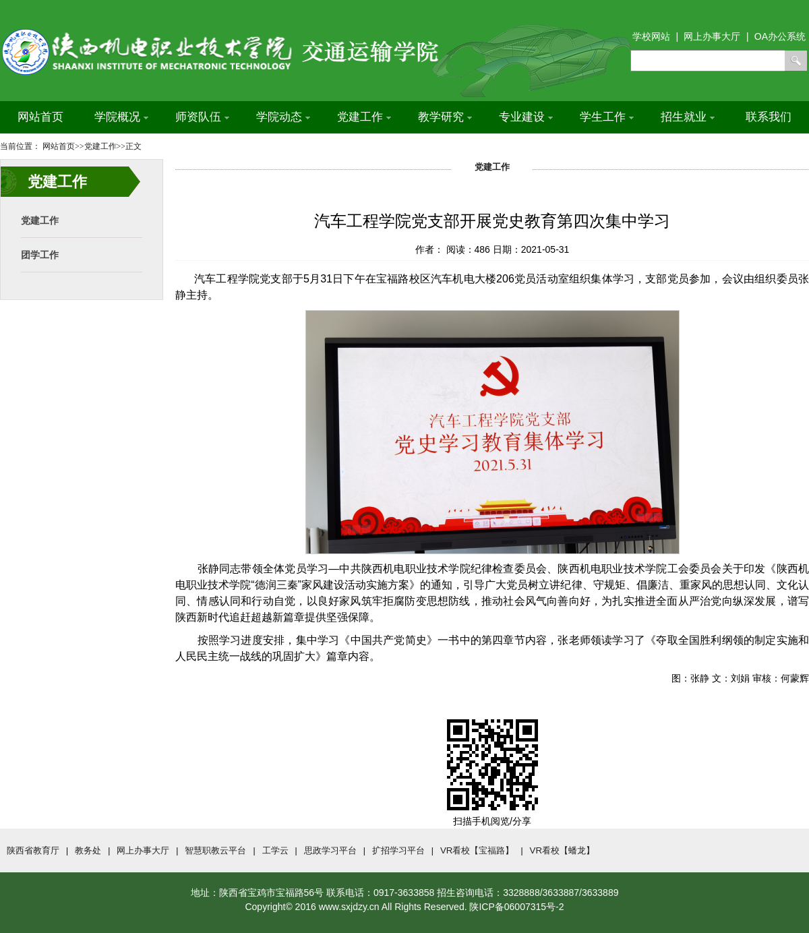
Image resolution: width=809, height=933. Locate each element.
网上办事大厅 (143, 850)
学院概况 (121, 117)
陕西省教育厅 (33, 850)
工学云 (275, 850)
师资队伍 (202, 117)
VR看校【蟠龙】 (562, 850)
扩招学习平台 (398, 850)
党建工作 (364, 117)
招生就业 (688, 117)
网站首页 (40, 117)
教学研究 (445, 117)
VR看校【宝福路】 (477, 850)
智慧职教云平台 (215, 850)
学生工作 (607, 117)
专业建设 (526, 117)
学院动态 (283, 117)
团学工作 (40, 254)
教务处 (88, 850)
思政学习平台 (330, 850)
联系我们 (768, 117)
